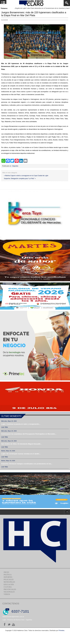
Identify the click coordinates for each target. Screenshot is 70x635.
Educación (9, 584)
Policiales (8, 579)
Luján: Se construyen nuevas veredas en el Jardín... (20, 454)
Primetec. (62, 630)
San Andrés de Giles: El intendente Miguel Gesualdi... (21, 444)
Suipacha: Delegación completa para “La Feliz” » (20, 178)
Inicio (6, 572)
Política (8, 575)
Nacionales (9, 592)
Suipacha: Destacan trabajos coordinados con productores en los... (26, 464)
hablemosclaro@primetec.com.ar (13, 616)
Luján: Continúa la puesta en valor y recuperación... (20, 424)
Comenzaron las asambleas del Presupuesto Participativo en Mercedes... (28, 434)
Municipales (9, 582)
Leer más (4, 427)
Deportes (15, 166)
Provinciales (10, 589)
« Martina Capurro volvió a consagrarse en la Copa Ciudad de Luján (26, 175)
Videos (7, 594)
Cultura (8, 587)
